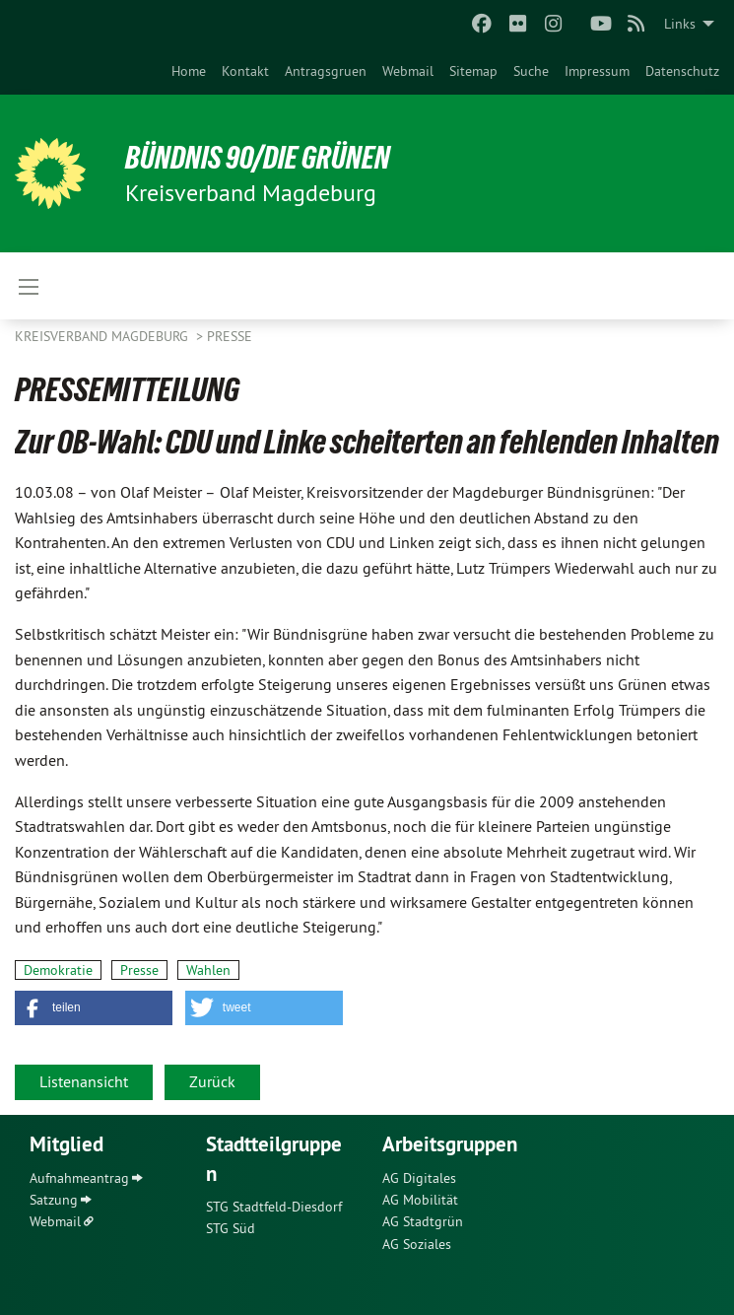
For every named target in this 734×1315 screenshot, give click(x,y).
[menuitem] (188, 71)
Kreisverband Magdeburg (103, 336)
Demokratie (58, 970)
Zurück (212, 1081)
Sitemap (473, 71)
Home (188, 71)
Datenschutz (682, 71)
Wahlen (208, 970)
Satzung (54, 1200)
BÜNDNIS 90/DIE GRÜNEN (257, 157)
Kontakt (245, 71)
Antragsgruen (326, 71)
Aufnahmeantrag (79, 1178)
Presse (229, 336)
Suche (531, 71)
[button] (93, 1008)
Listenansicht (83, 1081)
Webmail (408, 71)
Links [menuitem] (680, 24)
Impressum (597, 71)
